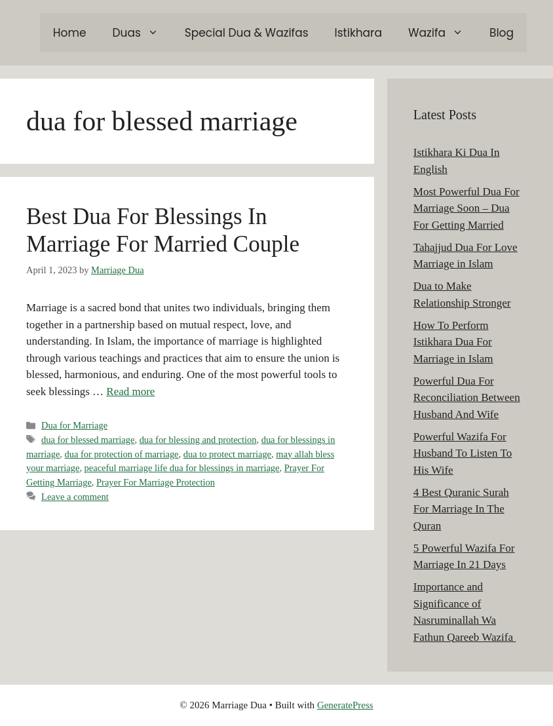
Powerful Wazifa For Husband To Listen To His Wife (462, 453)
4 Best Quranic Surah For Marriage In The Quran (461, 509)
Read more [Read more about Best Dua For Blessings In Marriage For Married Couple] (130, 391)
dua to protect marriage (227, 454)
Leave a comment (75, 496)
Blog (501, 33)
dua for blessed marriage (87, 439)
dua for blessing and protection (198, 439)
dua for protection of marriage (122, 454)
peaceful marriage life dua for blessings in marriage (182, 468)
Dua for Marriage (74, 425)
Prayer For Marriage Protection (155, 482)
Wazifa (442, 32)
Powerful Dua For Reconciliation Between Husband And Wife (466, 398)
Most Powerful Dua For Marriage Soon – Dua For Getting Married (466, 208)
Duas (142, 32)
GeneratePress (345, 705)
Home (69, 33)
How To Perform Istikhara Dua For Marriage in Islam (453, 342)
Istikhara (358, 33)
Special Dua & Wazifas (247, 33)
